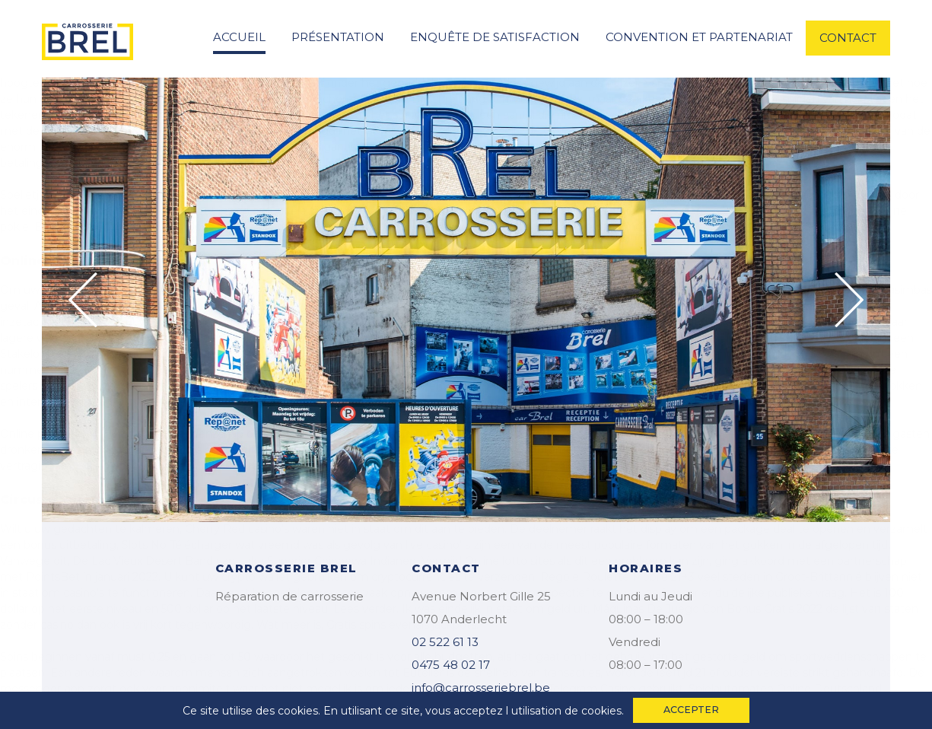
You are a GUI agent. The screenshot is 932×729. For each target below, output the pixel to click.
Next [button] (849, 299)
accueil (239, 37)
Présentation (337, 37)
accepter (691, 709)
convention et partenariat (699, 37)
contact (847, 37)
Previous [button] (82, 299)
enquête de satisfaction (495, 37)
